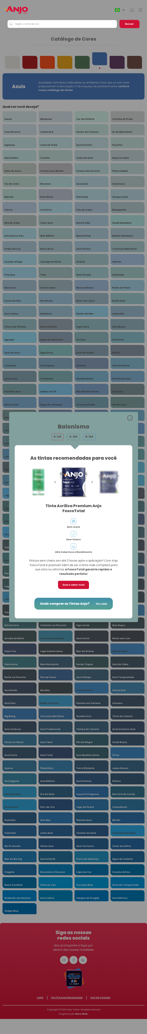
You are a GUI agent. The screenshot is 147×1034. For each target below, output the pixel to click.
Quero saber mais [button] (73, 584)
